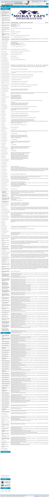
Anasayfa (5, 6)
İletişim (31, 6)
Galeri (16, 6)
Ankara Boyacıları (11, 6)
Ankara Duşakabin (42, 6)
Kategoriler (46, 22)
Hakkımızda (26, 6)
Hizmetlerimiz (21, 6)
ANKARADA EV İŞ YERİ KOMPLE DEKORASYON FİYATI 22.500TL (5, 477)
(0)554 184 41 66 (36, 6)
